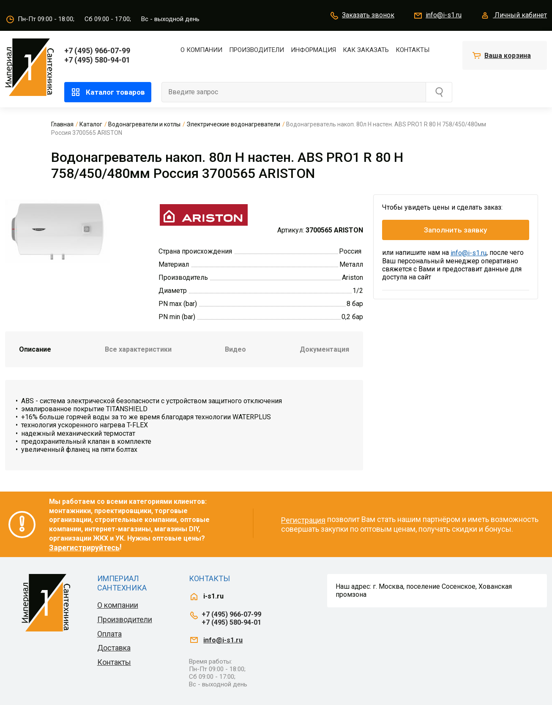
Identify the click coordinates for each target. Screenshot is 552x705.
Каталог (90, 124)
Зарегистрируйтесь (84, 547)
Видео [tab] (235, 349)
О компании (201, 50)
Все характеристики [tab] (138, 349)
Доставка (114, 647)
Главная (62, 124)
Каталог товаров (108, 92)
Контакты (412, 50)
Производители (256, 50)
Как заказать (366, 50)
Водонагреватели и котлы (144, 124)
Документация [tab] (324, 349)
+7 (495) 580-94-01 (97, 59)
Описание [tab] (35, 349)
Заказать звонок (361, 16)
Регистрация (303, 520)
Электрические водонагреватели (233, 124)
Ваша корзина (507, 56)
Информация (313, 50)
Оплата (109, 633)
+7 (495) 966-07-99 (97, 50)
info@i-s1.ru (437, 16)
